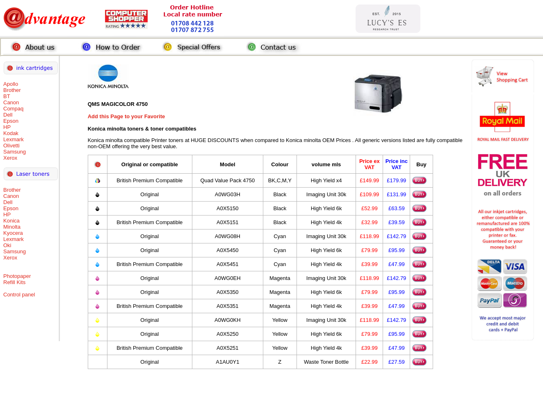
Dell (7, 115)
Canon (11, 102)
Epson (10, 121)
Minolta (12, 227)
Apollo (10, 84)
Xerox (10, 158)
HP (7, 127)
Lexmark (13, 139)
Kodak (10, 133)
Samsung (14, 152)
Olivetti (11, 145)
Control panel (19, 294)
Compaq (13, 109)
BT (6, 96)
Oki (7, 245)
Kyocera (13, 233)
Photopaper (17, 276)
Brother (12, 90)
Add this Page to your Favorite (126, 116)
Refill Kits (14, 282)
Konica (11, 221)
